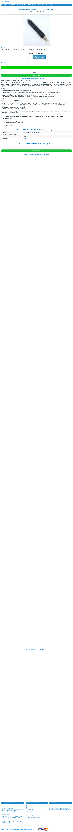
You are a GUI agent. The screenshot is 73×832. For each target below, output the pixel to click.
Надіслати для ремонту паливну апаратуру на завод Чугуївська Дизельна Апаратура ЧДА (12, 818)
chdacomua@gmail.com (34, 817)
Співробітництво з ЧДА (7, 808)
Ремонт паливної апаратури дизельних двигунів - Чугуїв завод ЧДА (11, 811)
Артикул (31, 11)
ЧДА (25, 138)
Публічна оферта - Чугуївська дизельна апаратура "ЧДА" (11, 822)
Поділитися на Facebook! (8, 48)
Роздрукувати (6, 62)
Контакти (4, 806)
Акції (3, 824)
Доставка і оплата (6, 814)
